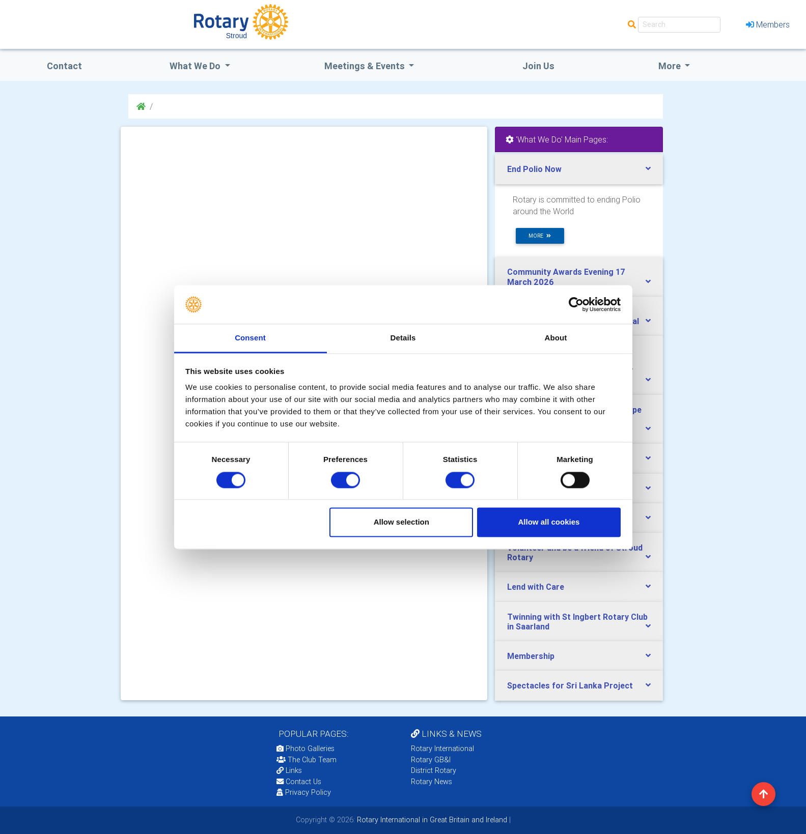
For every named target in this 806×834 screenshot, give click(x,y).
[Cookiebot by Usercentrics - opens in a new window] (576, 304)
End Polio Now (534, 169)
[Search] (679, 25)
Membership (530, 656)
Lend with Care (535, 587)
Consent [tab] (250, 338)
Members (768, 24)
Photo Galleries (305, 748)
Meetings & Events (365, 66)
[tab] (579, 169)
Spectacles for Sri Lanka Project (570, 685)
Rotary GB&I (431, 759)
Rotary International (442, 748)
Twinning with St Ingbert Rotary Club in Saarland (577, 621)
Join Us (538, 66)
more (540, 236)
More (670, 66)
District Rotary (433, 770)
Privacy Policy (303, 792)
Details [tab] (403, 338)
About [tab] (556, 338)
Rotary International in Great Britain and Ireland (431, 819)
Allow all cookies (548, 522)
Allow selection (401, 522)
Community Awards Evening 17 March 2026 (566, 276)
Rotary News (431, 781)
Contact (64, 66)
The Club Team (306, 759)
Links (289, 770)
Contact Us (298, 781)
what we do (196, 66)
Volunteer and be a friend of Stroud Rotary (575, 552)
